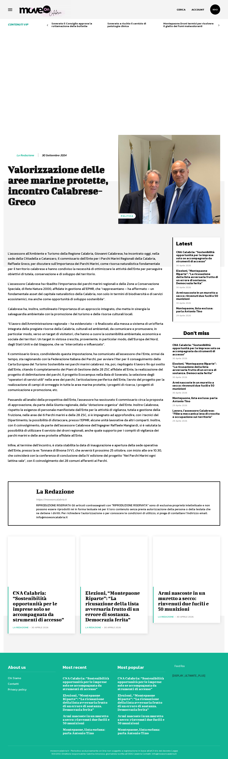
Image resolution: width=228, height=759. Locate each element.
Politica (127, 216)
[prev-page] (47, 25)
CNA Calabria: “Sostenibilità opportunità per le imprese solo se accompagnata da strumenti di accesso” (195, 257)
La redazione (25, 155)
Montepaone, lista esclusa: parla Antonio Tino (194, 310)
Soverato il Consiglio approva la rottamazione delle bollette (71, 24)
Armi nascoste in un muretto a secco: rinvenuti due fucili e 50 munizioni (197, 295)
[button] (181, 10)
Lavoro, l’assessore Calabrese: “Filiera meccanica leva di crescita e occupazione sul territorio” (196, 413)
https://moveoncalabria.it (51, 499)
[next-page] (219, 25)
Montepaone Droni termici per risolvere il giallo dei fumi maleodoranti (188, 24)
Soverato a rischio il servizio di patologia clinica (126, 24)
